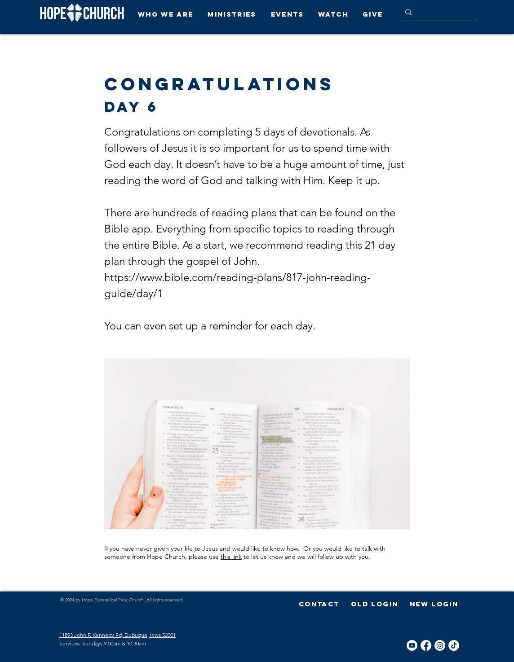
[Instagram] (439, 645)
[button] (168, 14)
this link (231, 556)
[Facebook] (426, 645)
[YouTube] (412, 645)
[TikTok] (453, 645)
